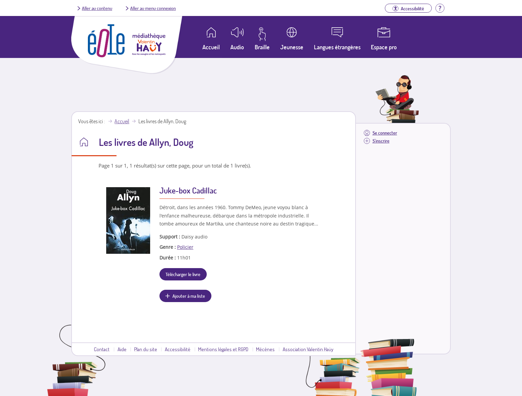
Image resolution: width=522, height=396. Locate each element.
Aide (122, 349)
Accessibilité (177, 349)
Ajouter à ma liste (188, 296)
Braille (262, 47)
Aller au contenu (97, 8)
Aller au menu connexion (153, 8)
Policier (185, 247)
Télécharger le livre (182, 274)
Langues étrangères (337, 47)
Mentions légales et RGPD (223, 349)
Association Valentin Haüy (308, 349)
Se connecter (385, 133)
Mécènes (265, 349)
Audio (237, 47)
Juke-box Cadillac (188, 190)
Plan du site (145, 349)
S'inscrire (381, 141)
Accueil (122, 121)
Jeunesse (291, 47)
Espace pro (384, 47)
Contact (102, 349)
